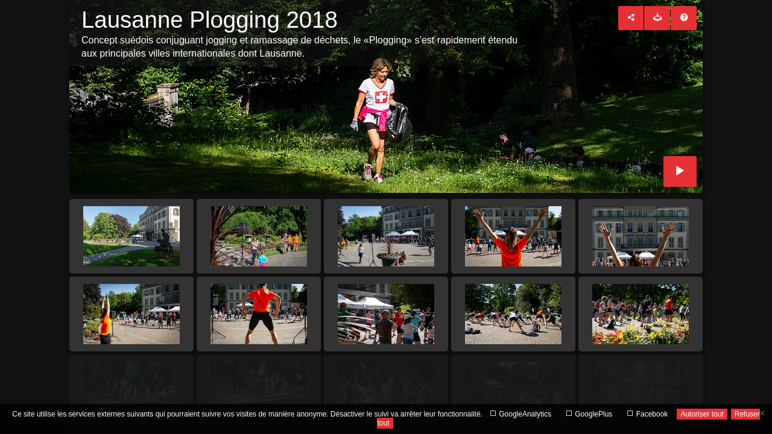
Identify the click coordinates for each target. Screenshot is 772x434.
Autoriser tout (701, 414)
